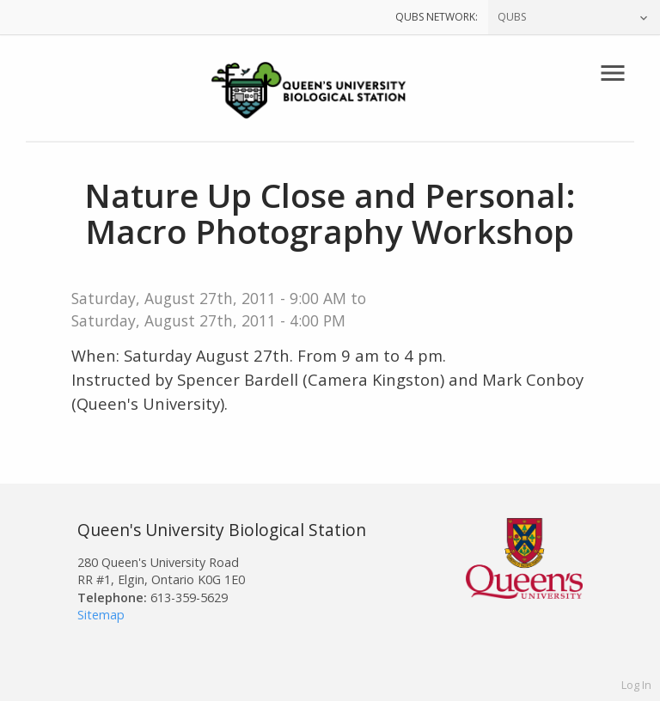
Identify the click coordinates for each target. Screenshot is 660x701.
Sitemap (101, 615)
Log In (636, 684)
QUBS (512, 16)
